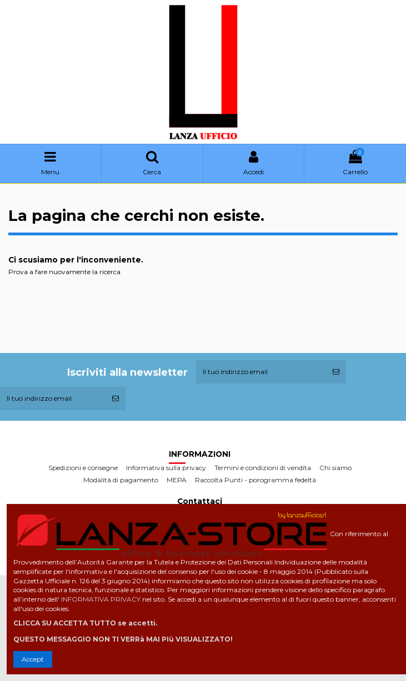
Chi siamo (335, 467)
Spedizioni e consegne (83, 467)
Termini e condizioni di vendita (262, 467)
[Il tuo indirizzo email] (261, 372)
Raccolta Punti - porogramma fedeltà (255, 480)
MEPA (177, 480)
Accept (33, 659)
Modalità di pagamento (120, 480)
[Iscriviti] (336, 372)
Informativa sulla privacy (166, 467)
